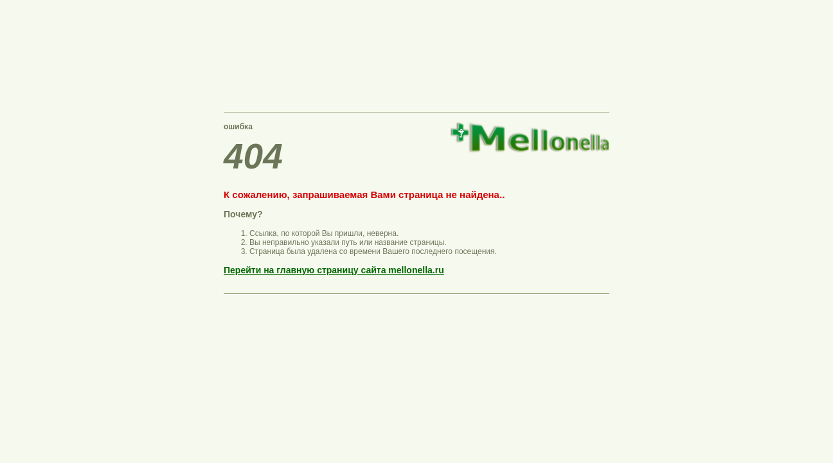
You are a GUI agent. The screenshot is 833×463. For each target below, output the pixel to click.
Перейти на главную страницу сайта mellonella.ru (334, 270)
